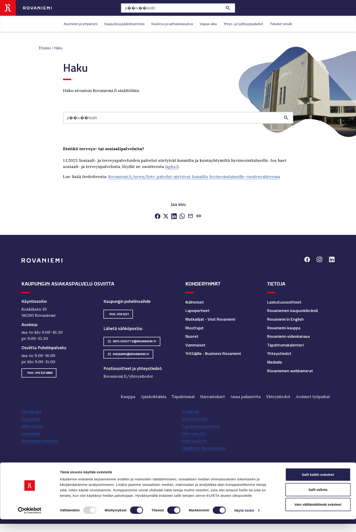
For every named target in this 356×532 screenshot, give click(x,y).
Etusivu (45, 48)
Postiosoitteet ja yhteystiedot (132, 368)
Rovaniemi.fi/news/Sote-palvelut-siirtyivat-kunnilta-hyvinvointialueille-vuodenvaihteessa (198, 176)
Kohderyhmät (195, 418)
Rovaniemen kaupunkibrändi (292, 310)
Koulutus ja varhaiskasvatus (172, 23)
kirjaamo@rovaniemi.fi (128, 353)
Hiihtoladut (33, 425)
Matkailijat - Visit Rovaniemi (210, 319)
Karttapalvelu (195, 440)
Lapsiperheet (197, 310)
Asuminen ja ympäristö (81, 23)
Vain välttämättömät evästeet (317, 517)
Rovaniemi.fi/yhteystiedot (129, 375)
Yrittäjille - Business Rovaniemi (213, 353)
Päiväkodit (31, 411)
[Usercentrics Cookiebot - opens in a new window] (30, 523)
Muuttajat (194, 327)
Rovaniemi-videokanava (288, 336)
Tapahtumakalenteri (285, 344)
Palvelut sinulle (281, 23)
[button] (198, 216)
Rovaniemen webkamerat (290, 370)
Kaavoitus (31, 432)
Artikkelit (191, 411)
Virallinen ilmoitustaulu (206, 447)
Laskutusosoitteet (284, 302)
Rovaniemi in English (285, 319)
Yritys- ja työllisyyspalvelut (243, 23)
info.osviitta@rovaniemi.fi (132, 340)
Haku (59, 48)
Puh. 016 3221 (119, 313)
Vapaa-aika (208, 23)
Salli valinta (318, 502)
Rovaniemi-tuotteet (40, 440)
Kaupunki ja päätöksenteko (125, 23)
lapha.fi (172, 166)
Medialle (274, 362)
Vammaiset (195, 344)
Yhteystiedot (279, 353)
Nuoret (191, 336)
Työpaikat (31, 418)
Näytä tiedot (244, 523)
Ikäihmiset (194, 302)
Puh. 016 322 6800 (39, 372)
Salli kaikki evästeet (318, 487)
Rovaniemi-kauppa (283, 327)
